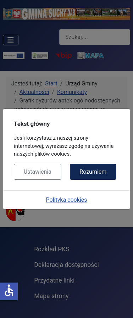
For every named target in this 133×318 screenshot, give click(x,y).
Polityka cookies (66, 199)
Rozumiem (92, 171)
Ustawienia (37, 171)
